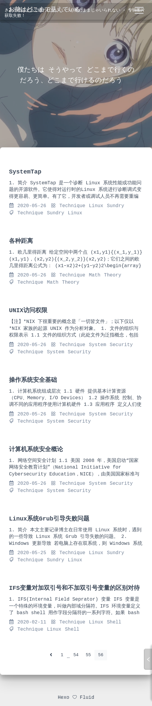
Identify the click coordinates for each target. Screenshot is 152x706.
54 (76, 655)
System (97, 345)
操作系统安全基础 (33, 380)
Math (94, 275)
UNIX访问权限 (28, 310)
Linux (96, 206)
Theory (112, 275)
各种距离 (21, 241)
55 (88, 655)
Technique (72, 206)
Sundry (115, 206)
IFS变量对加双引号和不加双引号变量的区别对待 (74, 588)
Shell (114, 622)
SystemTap (25, 171)
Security (121, 345)
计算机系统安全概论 (36, 449)
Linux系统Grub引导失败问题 (49, 518)
